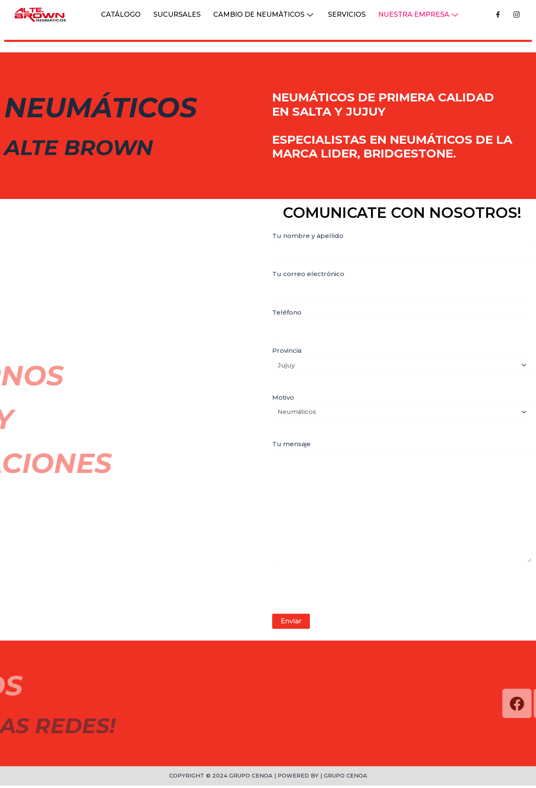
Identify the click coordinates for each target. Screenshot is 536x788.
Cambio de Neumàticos (264, 14)
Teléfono (402, 324)
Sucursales (177, 14)
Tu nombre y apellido (402, 247)
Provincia (402, 361)
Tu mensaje (402, 505)
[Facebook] (498, 14)
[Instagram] (516, 14)
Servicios (347, 14)
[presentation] (335, 592)
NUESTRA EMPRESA (419, 14)
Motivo (402, 408)
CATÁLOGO (121, 14)
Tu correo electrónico (402, 285)
